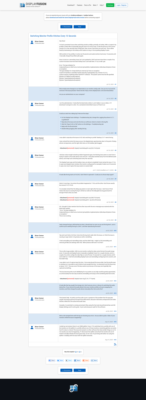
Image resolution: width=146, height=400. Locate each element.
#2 (115, 98)
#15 (115, 321)
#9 (115, 220)
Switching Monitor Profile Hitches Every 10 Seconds (53, 36)
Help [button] (101, 5)
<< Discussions (66, 27)
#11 (115, 246)
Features (79, 5)
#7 (115, 179)
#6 (115, 170)
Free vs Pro (87, 5)
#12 (115, 281)
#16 (115, 339)
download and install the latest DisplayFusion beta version (67, 17)
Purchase (110, 5)
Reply (79, 27)
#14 (115, 311)
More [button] (94, 5)
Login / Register (122, 5)
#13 (115, 293)
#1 (115, 84)
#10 (115, 230)
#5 (115, 150)
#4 (115, 133)
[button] (32, 5)
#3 (115, 109)
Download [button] (70, 5)
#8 (115, 202)
